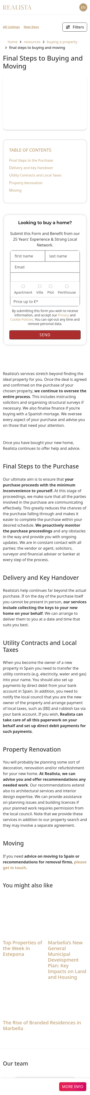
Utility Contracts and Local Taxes (35, 175)
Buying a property (62, 41)
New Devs (31, 27)
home (10, 41)
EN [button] (83, 7)
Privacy (63, 315)
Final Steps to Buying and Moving (37, 47)
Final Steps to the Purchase (31, 160)
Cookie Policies (21, 319)
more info (72, 1086)
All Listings (11, 27)
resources (32, 41)
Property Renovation (26, 182)
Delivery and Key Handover (31, 167)
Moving (15, 190)
